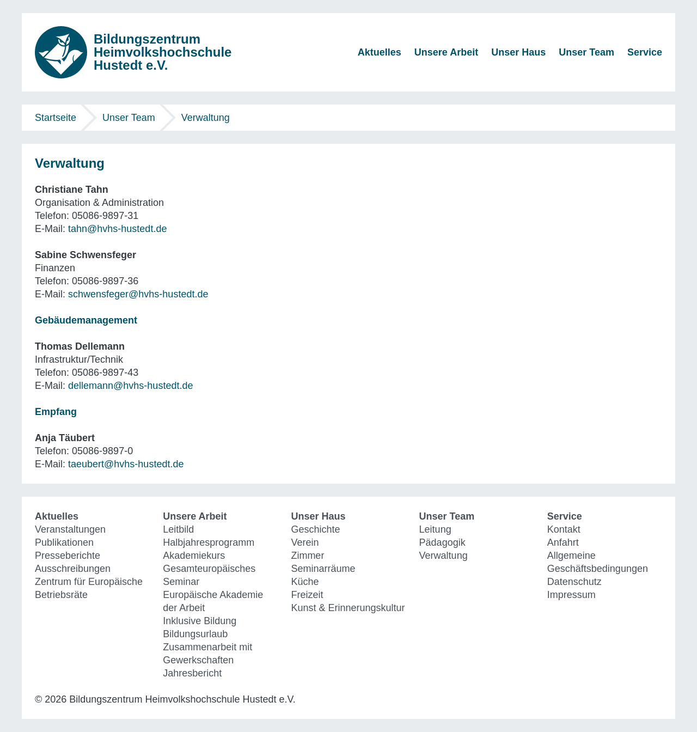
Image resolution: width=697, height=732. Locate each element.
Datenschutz (574, 581)
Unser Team (586, 52)
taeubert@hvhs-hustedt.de (126, 464)
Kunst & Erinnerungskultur (348, 607)
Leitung (435, 529)
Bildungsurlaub (195, 634)
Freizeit (307, 594)
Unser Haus (518, 52)
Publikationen (64, 542)
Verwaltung (205, 117)
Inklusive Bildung (199, 620)
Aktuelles (379, 52)
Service (644, 52)
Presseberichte (67, 555)
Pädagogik (442, 542)
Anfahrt (563, 542)
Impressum (571, 594)
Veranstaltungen (70, 529)
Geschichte (315, 529)
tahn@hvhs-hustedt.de (117, 228)
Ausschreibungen (73, 568)
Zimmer (307, 555)
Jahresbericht (192, 673)
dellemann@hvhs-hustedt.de (130, 385)
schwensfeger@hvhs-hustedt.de (138, 294)
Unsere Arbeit (446, 52)
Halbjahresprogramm (208, 542)
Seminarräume (323, 568)
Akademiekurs (194, 555)
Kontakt (563, 529)
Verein (305, 542)
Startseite (55, 117)
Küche (305, 581)
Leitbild (178, 529)
